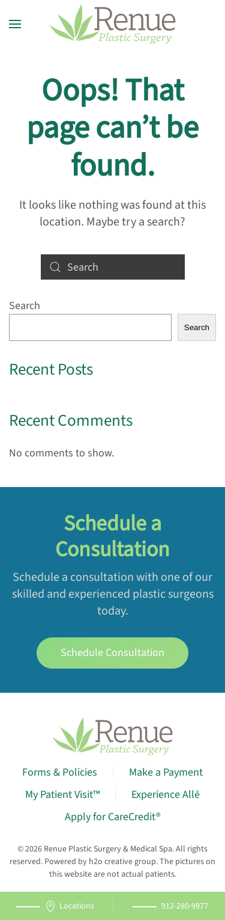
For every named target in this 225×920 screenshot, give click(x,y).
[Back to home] (113, 24)
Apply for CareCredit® (113, 816)
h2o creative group (122, 862)
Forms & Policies (59, 772)
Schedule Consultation (112, 652)
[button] (15, 24)
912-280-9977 (184, 906)
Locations (69, 906)
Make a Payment (166, 772)
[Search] (113, 267)
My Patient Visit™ (62, 794)
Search (24, 305)
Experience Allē (165, 794)
